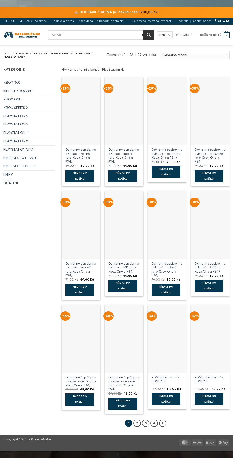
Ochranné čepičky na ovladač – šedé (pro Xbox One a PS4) (167, 153)
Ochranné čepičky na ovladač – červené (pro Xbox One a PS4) (123, 381)
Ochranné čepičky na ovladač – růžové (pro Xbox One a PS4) (167, 267)
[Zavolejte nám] (223, 21)
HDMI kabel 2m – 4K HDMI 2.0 (209, 379)
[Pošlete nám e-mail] (219, 21)
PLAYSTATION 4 (15, 133)
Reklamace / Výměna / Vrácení (153, 21)
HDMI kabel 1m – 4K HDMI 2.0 (166, 379)
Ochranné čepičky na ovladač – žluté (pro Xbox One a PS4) (210, 267)
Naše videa (86, 21)
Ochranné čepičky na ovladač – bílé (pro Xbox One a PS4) (123, 267)
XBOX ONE (12, 99)
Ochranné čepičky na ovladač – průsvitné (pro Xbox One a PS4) (210, 153)
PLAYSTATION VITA (18, 150)
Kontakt (183, 21)
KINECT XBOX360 (17, 91)
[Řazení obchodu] (195, 55)
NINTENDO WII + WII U (20, 158)
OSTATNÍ (10, 183)
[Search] (148, 35)
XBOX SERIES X (15, 108)
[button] (184, 35)
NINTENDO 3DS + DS (19, 166)
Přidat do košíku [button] (80, 175)
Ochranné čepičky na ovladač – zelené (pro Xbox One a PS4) (80, 153)
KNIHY (8, 175)
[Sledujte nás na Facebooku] (215, 21)
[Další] (162, 423)
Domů (7, 53)
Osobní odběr (202, 21)
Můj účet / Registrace (33, 21)
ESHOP (10, 21)
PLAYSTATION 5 (15, 141)
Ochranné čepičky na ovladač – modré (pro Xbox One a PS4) (123, 153)
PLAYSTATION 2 (15, 116)
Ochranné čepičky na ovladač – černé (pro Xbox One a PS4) (80, 381)
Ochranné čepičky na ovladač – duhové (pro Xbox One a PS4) (80, 267)
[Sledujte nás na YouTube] (227, 21)
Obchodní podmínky (112, 21)
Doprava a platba (62, 21)
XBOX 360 (11, 82)
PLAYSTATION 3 (15, 124)
